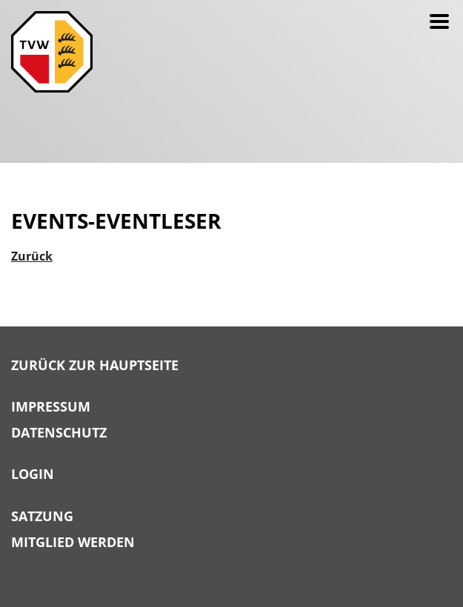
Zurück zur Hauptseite (95, 366)
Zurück (32, 256)
